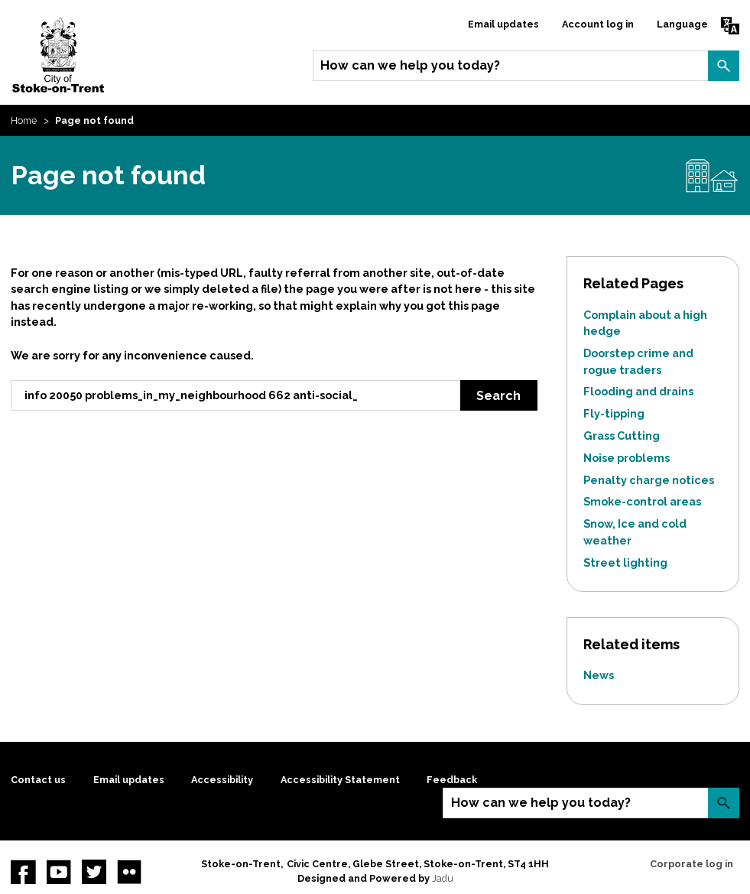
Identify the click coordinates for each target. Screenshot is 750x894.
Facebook (23, 872)
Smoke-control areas (642, 501)
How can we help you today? (410, 65)
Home (24, 120)
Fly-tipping (613, 413)
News (598, 674)
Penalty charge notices (648, 479)
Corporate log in (691, 864)
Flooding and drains (638, 391)
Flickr (129, 872)
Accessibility (222, 779)
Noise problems (626, 457)
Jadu (442, 878)
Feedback (452, 779)
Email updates (503, 24)
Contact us (38, 779)
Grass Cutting (621, 435)
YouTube (59, 872)
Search (723, 65)
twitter (94, 872)
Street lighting (625, 562)
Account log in (598, 24)
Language (682, 24)
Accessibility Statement (340, 779)
